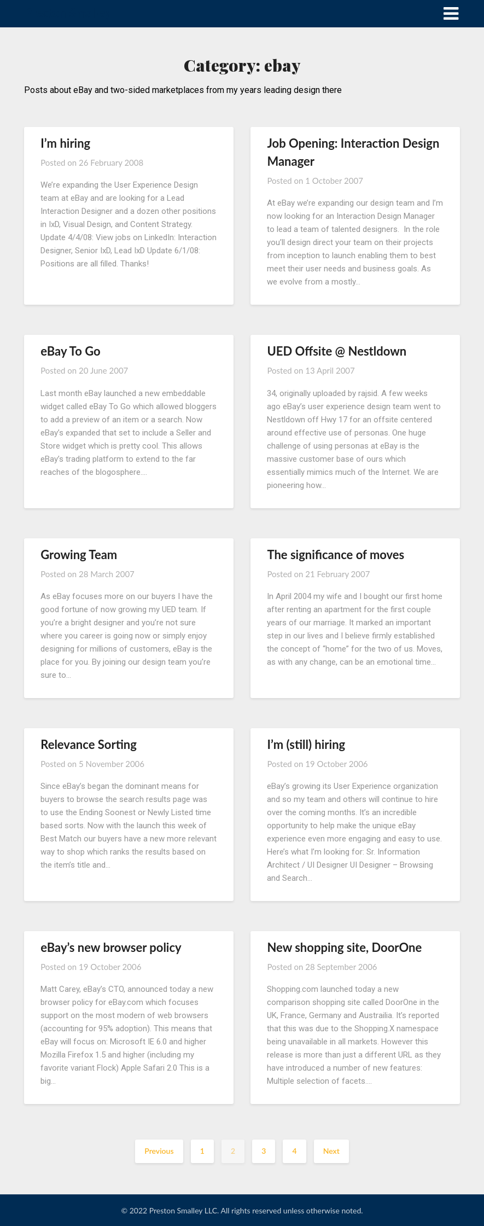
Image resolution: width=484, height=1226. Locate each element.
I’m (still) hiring (306, 744)
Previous (158, 1150)
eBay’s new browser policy (110, 947)
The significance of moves (335, 554)
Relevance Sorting (88, 744)
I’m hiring (65, 143)
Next (331, 1150)
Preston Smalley (67, 12)
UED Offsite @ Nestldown (336, 351)
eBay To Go (70, 351)
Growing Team (78, 554)
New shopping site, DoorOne (344, 947)
